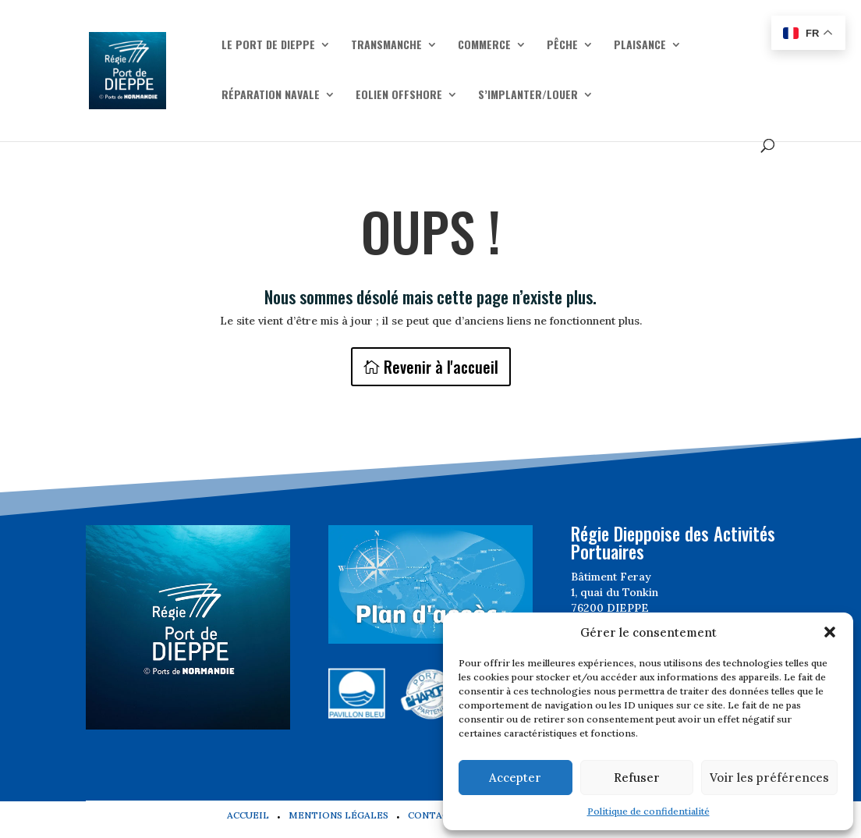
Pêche (562, 45)
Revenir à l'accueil (441, 366)
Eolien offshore (399, 95)
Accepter (515, 777)
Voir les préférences (769, 777)
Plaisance (640, 45)
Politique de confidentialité (648, 811)
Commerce (484, 45)
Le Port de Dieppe (268, 45)
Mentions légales (338, 815)
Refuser (637, 777)
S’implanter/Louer (528, 95)
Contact (431, 815)
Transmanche (386, 45)
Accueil (248, 815)
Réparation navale (270, 95)
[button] (830, 632)
